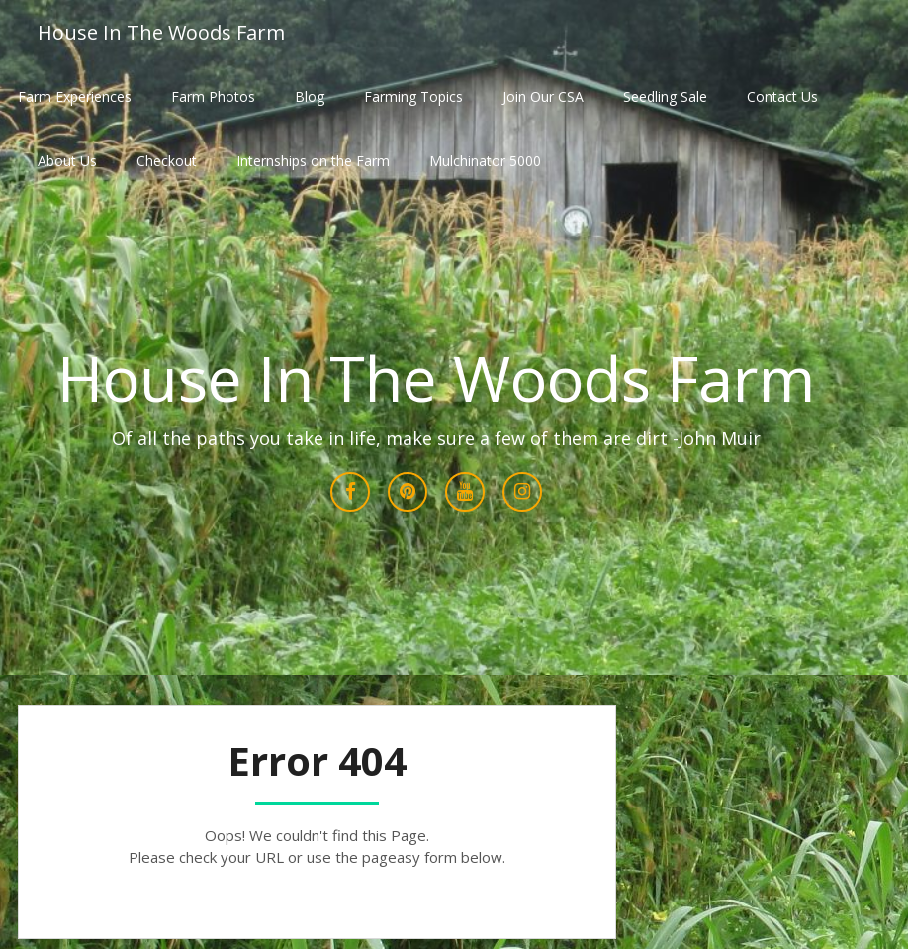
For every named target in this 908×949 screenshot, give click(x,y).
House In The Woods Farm (161, 32)
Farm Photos (213, 96)
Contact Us (782, 96)
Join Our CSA (543, 96)
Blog (309, 96)
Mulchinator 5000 (485, 160)
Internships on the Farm (313, 160)
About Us (67, 160)
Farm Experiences (75, 96)
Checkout (166, 160)
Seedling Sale (665, 96)
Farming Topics (413, 96)
